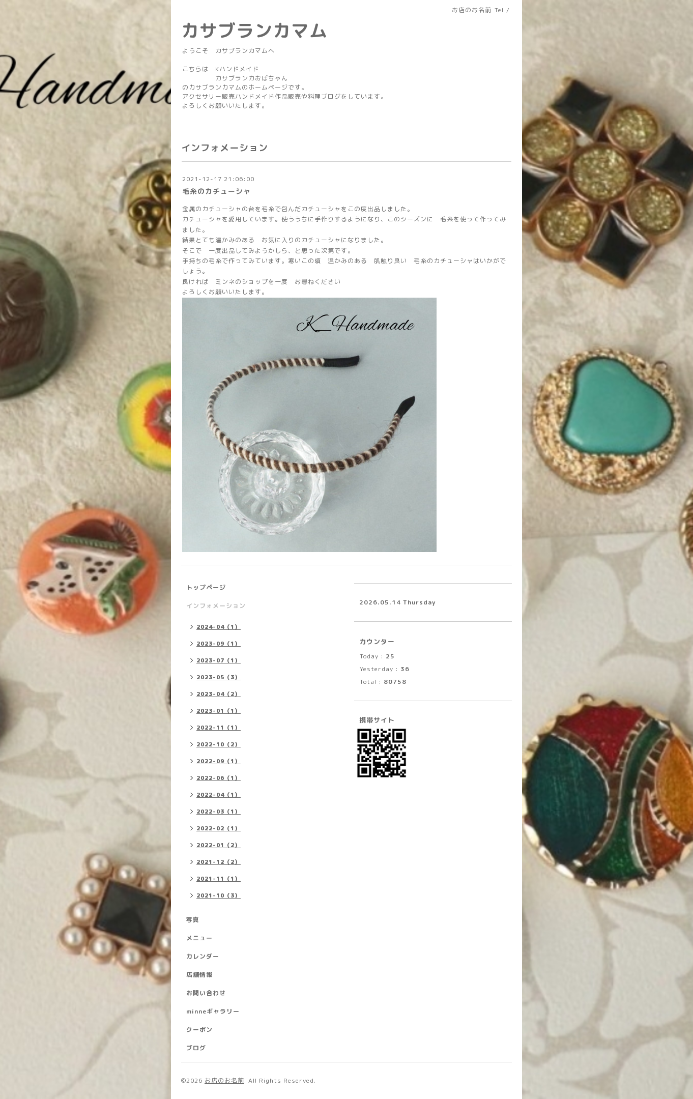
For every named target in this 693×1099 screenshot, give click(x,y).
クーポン (199, 1029)
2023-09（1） (218, 644)
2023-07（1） (218, 660)
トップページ (206, 587)
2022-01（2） (218, 845)
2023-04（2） (218, 694)
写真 (192, 919)
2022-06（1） (218, 778)
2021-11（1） (218, 879)
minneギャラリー (213, 1011)
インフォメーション (216, 605)
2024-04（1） (218, 627)
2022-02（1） (218, 828)
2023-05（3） (218, 677)
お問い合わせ (206, 993)
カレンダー (202, 956)
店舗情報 (199, 974)
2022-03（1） (218, 811)
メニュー (199, 938)
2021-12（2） (218, 862)
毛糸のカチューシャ (216, 191)
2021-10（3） (218, 895)
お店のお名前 (224, 1080)
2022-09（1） (218, 761)
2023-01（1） (218, 711)
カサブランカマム (254, 30)
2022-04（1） (218, 795)
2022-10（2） (218, 744)
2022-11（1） (218, 728)
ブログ (196, 1048)
